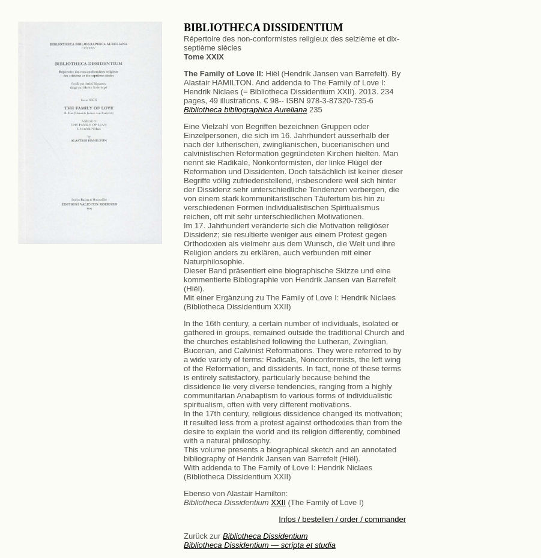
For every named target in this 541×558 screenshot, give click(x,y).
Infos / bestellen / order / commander (342, 519)
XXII (278, 502)
